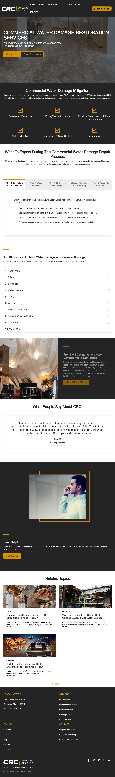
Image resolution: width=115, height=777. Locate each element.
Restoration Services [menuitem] (68, 700)
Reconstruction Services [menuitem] (69, 710)
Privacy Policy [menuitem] (27, 768)
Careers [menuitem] (6, 745)
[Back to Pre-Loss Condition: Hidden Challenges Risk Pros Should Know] (29, 645)
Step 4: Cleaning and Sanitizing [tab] (79, 184)
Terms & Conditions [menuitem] (11, 768)
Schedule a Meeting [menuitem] (67, 735)
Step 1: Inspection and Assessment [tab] (14, 184)
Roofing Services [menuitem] (66, 715)
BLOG (77, 5)
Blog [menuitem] (5, 740)
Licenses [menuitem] (7, 750)
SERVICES (53, 5)
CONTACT (33, 12)
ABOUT (41, 5)
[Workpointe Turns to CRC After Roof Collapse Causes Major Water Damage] (85, 596)
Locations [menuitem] (7, 735)
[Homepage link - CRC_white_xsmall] (18, 764)
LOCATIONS (66, 5)
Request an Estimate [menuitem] (68, 730)
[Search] (88, 8)
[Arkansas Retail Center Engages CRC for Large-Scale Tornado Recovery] (29, 596)
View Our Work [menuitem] (65, 720)
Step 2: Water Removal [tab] (36, 184)
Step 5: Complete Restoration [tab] (101, 184)
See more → (57, 684)
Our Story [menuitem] (7, 730)
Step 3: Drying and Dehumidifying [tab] (57, 184)
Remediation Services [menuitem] (68, 705)
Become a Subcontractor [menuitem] (69, 740)
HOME (32, 5)
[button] (89, 761)
